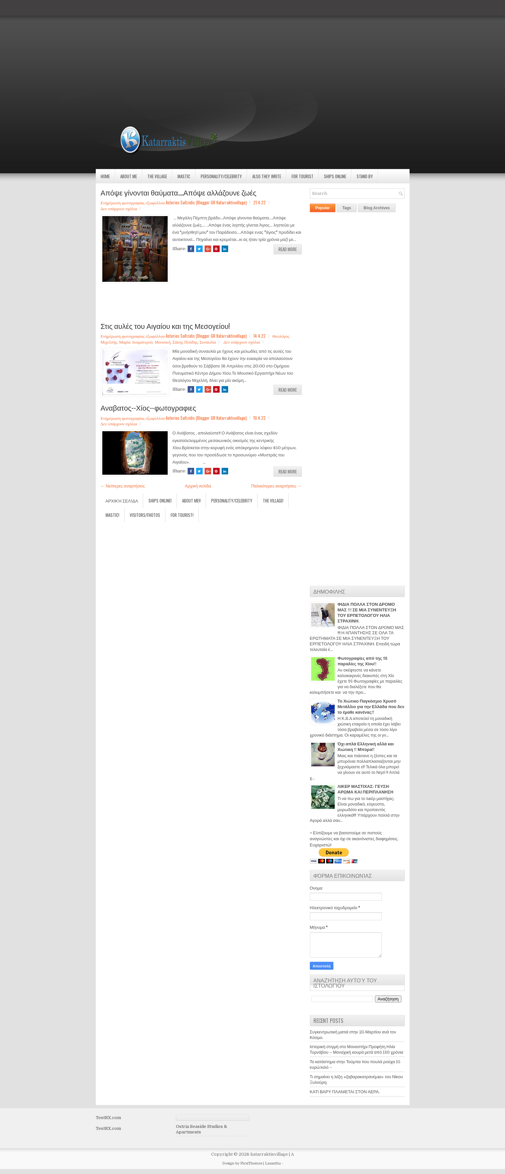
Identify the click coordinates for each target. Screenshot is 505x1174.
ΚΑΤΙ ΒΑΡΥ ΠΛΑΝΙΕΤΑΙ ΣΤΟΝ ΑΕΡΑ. (345, 1091)
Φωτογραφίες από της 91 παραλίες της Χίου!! (362, 661)
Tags (346, 208)
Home (105, 176)
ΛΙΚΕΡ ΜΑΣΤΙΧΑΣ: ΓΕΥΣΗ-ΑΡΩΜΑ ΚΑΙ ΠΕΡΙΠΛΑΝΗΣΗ (366, 789)
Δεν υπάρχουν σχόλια (119, 208)
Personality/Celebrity (221, 176)
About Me (128, 176)
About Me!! (191, 500)
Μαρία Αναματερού (136, 341)
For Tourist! (182, 515)
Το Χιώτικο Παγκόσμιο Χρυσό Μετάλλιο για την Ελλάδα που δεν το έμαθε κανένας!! (371, 707)
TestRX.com (108, 1117)
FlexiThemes (251, 1163)
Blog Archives (376, 208)
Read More (287, 249)
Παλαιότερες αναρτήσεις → (276, 486)
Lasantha (273, 1163)
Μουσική (162, 341)
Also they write (266, 176)
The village (157, 176)
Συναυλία (208, 341)
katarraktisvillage (269, 1154)
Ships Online (335, 176)
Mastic (183, 176)
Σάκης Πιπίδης (185, 341)
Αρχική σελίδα (198, 486)
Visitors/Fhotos (145, 515)
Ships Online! (160, 500)
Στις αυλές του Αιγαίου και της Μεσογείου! (165, 326)
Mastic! (112, 515)
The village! (273, 500)
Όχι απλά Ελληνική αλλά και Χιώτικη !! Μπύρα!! (366, 746)
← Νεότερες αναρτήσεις (123, 486)
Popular (322, 208)
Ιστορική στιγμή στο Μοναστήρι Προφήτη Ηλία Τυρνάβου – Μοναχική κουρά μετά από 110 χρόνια (356, 1049)
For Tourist (302, 176)
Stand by (365, 176)
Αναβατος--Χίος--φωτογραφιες (148, 407)
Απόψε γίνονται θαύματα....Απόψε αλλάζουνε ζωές (179, 192)
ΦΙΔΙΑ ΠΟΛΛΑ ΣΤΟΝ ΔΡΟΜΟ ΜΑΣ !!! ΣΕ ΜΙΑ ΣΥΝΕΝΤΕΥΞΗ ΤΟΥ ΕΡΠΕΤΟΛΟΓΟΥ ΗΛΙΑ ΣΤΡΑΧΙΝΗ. (367, 612)
